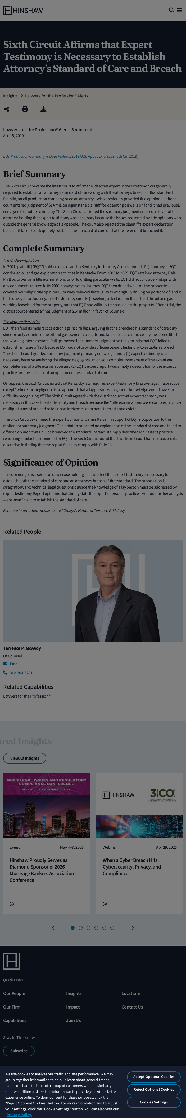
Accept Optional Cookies (153, 1077)
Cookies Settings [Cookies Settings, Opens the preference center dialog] (154, 1102)
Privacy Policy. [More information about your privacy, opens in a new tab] (19, 1115)
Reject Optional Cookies (154, 1089)
